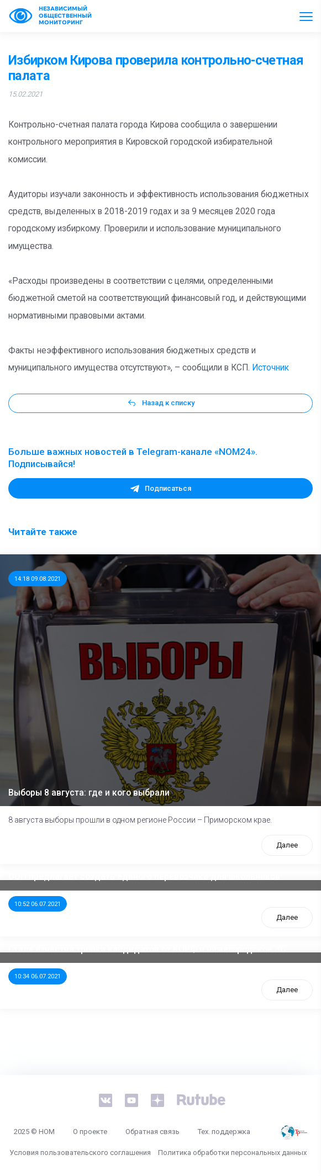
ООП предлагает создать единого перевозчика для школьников (144, 877)
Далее (287, 845)
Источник (270, 368)
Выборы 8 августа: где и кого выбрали (89, 793)
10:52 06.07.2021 (37, 904)
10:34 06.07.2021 (37, 976)
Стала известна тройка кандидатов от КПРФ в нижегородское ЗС (147, 950)
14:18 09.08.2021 (37, 578)
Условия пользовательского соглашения (80, 1152)
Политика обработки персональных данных (232, 1152)
